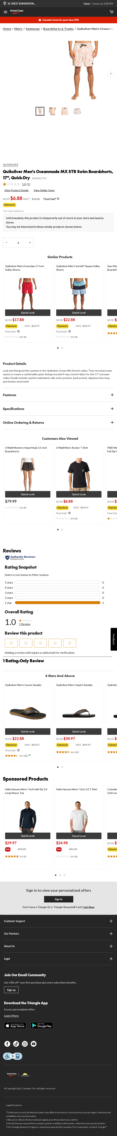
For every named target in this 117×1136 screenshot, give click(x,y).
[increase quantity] (30, 243)
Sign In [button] (58, 899)
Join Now (88, 907)
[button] (27, 312)
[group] (15, 325)
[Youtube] (34, 1044)
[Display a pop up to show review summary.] (30, 756)
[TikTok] (16, 1044)
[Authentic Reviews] (20, 557)
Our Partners (58, 933)
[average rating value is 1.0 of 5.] (15, 184)
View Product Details (16, 190)
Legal (58, 959)
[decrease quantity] (6, 243)
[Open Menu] (5, 12)
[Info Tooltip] (58, 199)
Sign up (11, 989)
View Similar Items (44, 190)
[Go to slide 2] (52, 111)
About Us (58, 946)
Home (7, 28)
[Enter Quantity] (18, 242)
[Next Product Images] (111, 74)
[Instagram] (25, 1044)
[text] (27, 337)
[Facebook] (7, 1044)
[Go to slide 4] (77, 111)
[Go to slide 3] (64, 111)
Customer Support (58, 921)
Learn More (11, 1015)
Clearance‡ (9, 204)
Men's (18, 28)
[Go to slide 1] (40, 111)
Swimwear (33, 28)
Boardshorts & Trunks (58, 28)
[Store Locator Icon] (5, 4)
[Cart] (111, 12)
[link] (18, 184)
